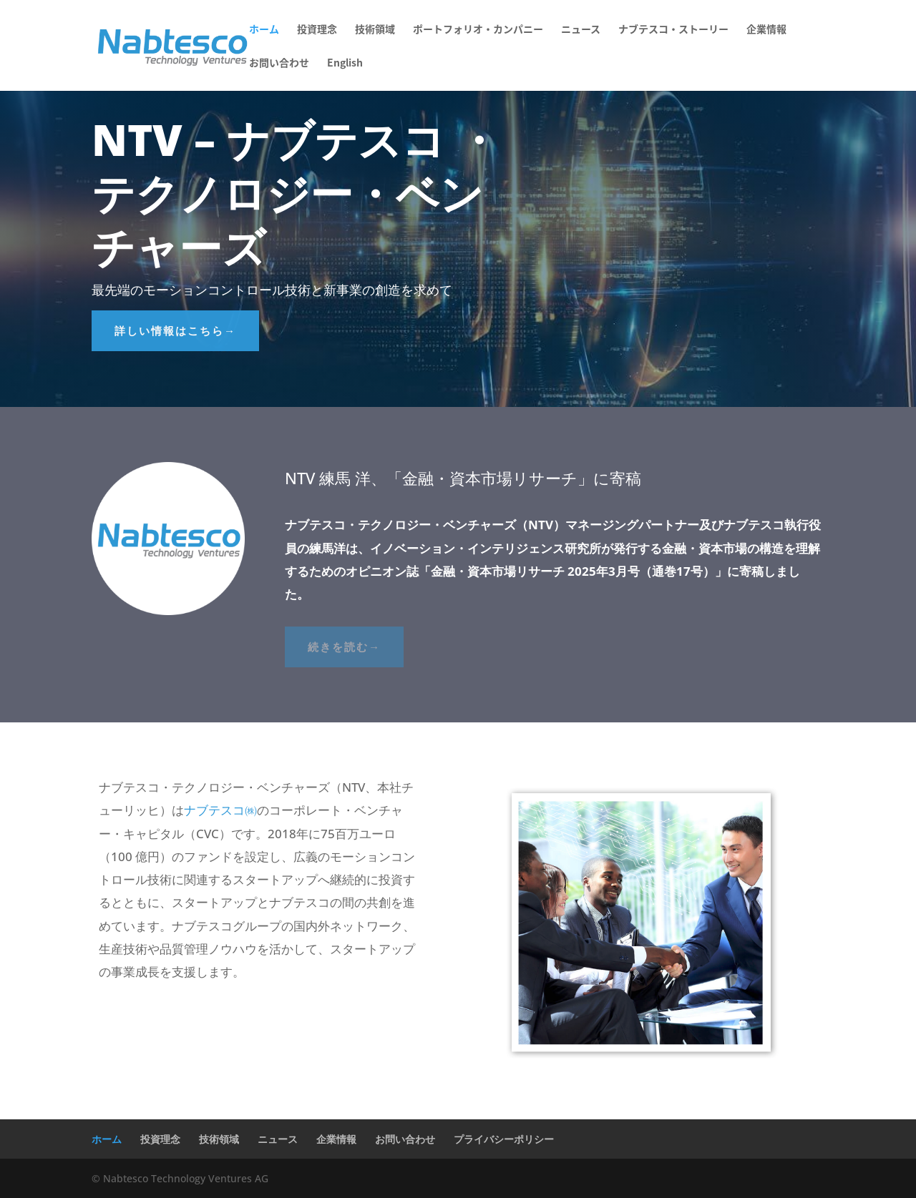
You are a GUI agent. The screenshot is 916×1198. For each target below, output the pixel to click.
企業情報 (766, 30)
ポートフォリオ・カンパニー (478, 30)
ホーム (264, 30)
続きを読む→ (344, 646)
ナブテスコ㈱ (220, 810)
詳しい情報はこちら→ (175, 330)
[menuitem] (345, 74)
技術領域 (375, 30)
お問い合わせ (279, 63)
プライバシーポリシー (504, 1139)
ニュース (580, 30)
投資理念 (317, 30)
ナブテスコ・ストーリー (673, 30)
